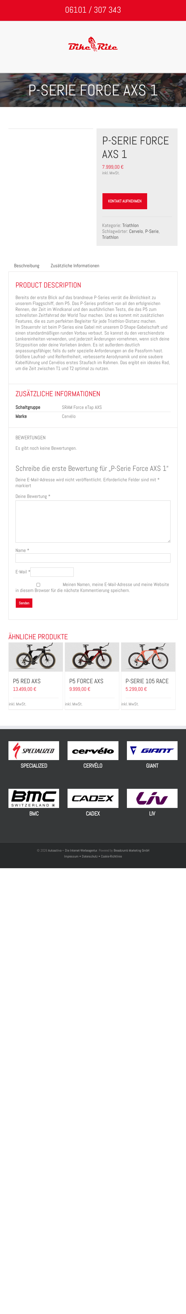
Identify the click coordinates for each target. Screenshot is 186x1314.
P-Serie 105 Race (147, 681)
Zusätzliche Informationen (75, 265)
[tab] (26, 265)
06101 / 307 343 (93, 10)
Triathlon (130, 225)
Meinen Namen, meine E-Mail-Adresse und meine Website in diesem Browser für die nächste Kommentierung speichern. (92, 587)
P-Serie (152, 231)
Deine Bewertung (32, 496)
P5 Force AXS (86, 681)
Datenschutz (90, 856)
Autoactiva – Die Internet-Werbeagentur (72, 850)
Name (22, 550)
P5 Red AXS (27, 681)
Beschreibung (26, 265)
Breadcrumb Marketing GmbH (131, 850)
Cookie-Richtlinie (111, 856)
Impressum (71, 856)
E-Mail (22, 572)
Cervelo (136, 231)
